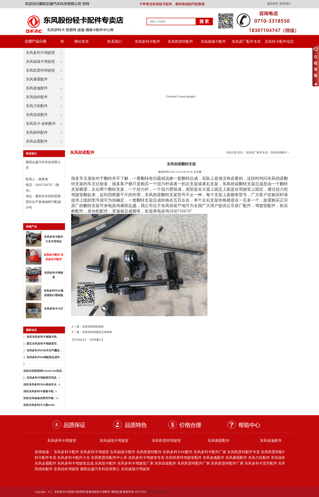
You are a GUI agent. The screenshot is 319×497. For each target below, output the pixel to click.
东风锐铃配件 (37, 97)
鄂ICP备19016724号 (158, 491)
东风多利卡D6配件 (178, 452)
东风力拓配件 (37, 106)
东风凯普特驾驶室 (40, 70)
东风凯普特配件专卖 (243, 452)
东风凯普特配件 (180, 41)
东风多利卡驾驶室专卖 (146, 458)
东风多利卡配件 (147, 41)
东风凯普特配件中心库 (109, 458)
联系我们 (285, 3)
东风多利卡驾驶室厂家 (135, 463)
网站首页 (81, 41)
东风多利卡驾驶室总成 (75, 463)
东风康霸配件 (37, 79)
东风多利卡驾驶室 (40, 53)
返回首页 (273, 3)
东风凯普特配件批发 (277, 452)
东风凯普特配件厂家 (193, 463)
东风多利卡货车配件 (260, 463)
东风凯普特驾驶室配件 (183, 458)
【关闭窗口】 (96, 339)
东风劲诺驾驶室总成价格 (97, 332)
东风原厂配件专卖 (246, 41)
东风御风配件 (37, 132)
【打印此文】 (79, 339)
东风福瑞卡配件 (213, 41)
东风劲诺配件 (37, 115)
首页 (240, 152)
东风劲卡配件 (105, 463)
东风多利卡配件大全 (73, 458)
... (43, 336)
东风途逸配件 (37, 88)
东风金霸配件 (37, 141)
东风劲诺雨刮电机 (93, 326)
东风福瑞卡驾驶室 (40, 61)
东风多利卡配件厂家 (210, 452)
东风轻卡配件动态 (279, 41)
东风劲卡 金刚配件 (41, 123)
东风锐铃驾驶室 (66, 469)
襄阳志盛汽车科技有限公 (100, 469)
